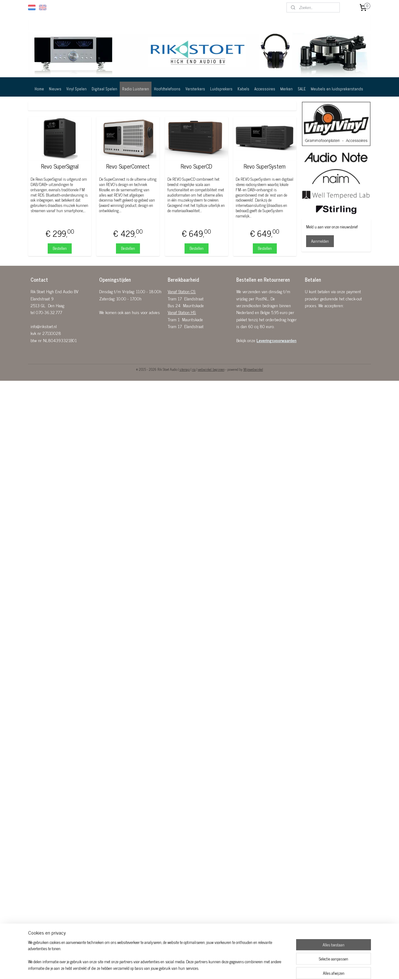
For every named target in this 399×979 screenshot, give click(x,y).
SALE (302, 89)
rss (194, 369)
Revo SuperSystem (265, 166)
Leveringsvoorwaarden (276, 340)
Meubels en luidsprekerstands (337, 89)
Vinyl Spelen (76, 89)
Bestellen (60, 248)
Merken (286, 89)
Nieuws (55, 89)
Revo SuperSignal (59, 166)
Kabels (243, 89)
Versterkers (195, 89)
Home (39, 89)
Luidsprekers (221, 89)
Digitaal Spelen (104, 89)
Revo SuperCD (196, 166)
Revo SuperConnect (128, 166)
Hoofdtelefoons (167, 89)
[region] (158, 959)
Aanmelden (320, 241)
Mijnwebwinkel (253, 369)
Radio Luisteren (135, 89)
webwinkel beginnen (211, 369)
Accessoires (264, 89)
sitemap (185, 369)
